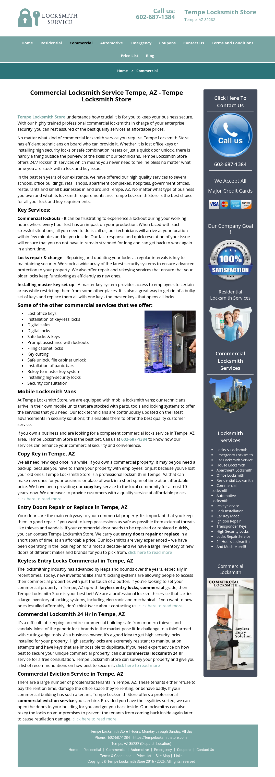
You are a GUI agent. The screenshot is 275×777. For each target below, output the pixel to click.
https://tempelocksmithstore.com (160, 737)
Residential (51, 42)
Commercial (81, 42)
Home (27, 42)
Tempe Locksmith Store (42, 117)
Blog (150, 55)
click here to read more (40, 499)
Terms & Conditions (115, 756)
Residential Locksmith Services (230, 295)
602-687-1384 (155, 16)
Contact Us (193, 42)
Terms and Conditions (232, 42)
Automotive (111, 42)
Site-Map (163, 756)
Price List (129, 55)
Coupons (167, 42)
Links (178, 756)
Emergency (140, 42)
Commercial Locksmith (230, 569)
